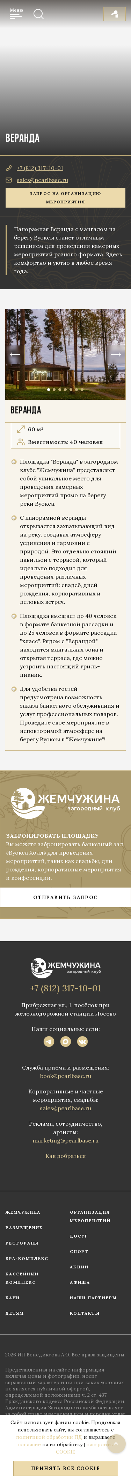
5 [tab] (71, 389)
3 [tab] (59, 389)
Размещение (24, 1227)
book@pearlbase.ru (65, 1075)
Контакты (85, 1313)
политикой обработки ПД (49, 1437)
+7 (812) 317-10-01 (34, 167)
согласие (29, 1444)
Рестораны (22, 1243)
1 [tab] (48, 389)
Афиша (80, 1282)
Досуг (79, 1236)
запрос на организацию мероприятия (65, 197)
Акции (79, 1266)
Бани (13, 1297)
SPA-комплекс (27, 1258)
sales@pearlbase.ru (37, 179)
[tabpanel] (65, 354)
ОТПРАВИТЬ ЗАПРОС (65, 897)
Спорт (79, 1251)
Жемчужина (23, 1212)
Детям (15, 1313)
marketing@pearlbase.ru (65, 1140)
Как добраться (65, 1155)
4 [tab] (65, 389)
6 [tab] (76, 389)
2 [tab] (54, 389)
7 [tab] (82, 389)
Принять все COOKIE (65, 1468)
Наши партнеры (93, 1297)
